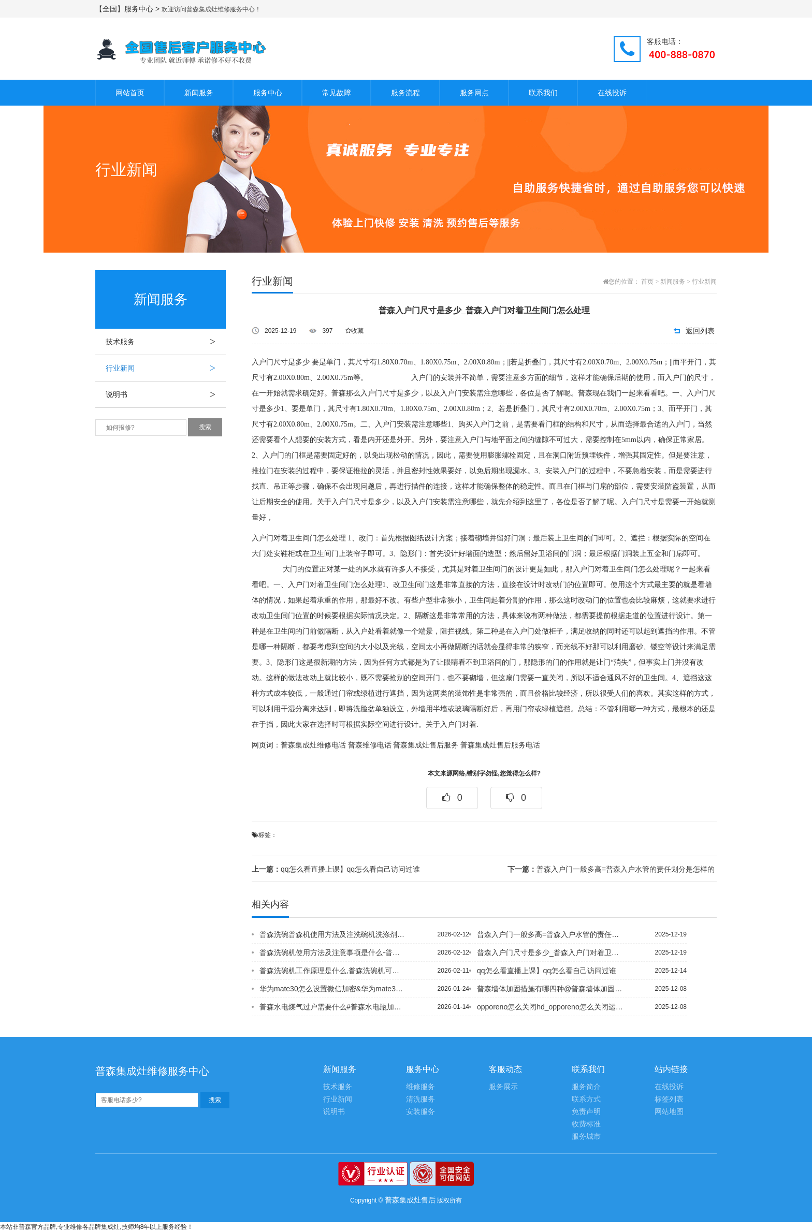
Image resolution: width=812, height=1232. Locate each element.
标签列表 (669, 1099)
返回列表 (700, 331)
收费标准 (586, 1124)
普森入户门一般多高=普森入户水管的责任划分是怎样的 (611, 869)
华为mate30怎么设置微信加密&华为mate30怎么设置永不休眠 (333, 989)
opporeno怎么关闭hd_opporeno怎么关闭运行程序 (550, 1007)
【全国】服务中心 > (128, 9)
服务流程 (405, 93)
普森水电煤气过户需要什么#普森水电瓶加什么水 (333, 1007)
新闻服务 (198, 93)
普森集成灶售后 (410, 1200)
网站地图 (669, 1112)
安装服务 (420, 1112)
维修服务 (420, 1087)
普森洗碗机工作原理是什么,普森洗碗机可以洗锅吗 (333, 970)
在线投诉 (612, 93)
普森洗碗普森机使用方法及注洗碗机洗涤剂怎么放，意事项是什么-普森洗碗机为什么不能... (333, 934)
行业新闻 (166, 368)
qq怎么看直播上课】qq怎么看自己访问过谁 (336, 869)
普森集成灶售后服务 (425, 745)
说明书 (166, 394)
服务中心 (267, 93)
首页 (647, 281)
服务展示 (503, 1087)
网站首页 (129, 93)
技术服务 (166, 342)
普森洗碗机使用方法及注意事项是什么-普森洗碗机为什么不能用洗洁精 (333, 952)
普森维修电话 (370, 745)
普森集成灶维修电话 (313, 745)
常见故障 (336, 93)
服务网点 (474, 93)
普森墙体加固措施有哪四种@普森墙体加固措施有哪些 (550, 989)
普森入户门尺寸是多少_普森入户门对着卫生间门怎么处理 (550, 952)
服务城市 (586, 1136)
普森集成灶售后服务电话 (500, 745)
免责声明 (586, 1112)
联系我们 (543, 93)
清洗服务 (420, 1099)
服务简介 (586, 1087)
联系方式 (586, 1099)
